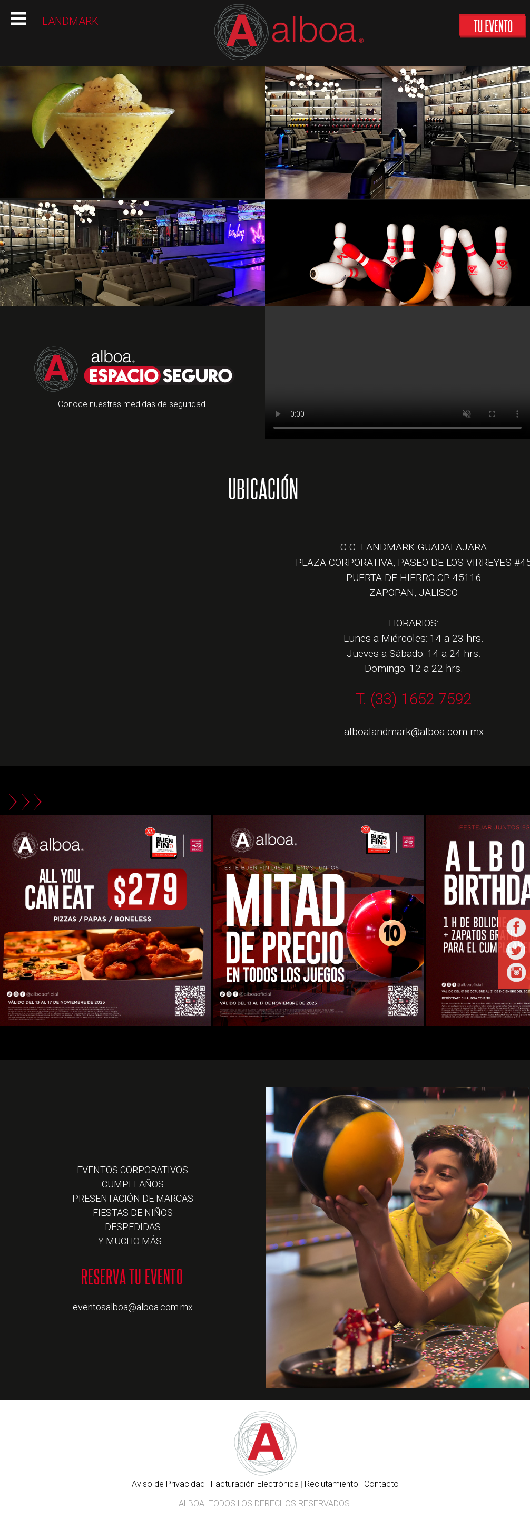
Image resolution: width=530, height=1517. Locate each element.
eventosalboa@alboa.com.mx (133, 1306)
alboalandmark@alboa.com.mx (414, 732)
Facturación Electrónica (255, 1484)
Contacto (381, 1484)
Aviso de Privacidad (168, 1484)
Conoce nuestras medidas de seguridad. (133, 404)
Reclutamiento (331, 1484)
